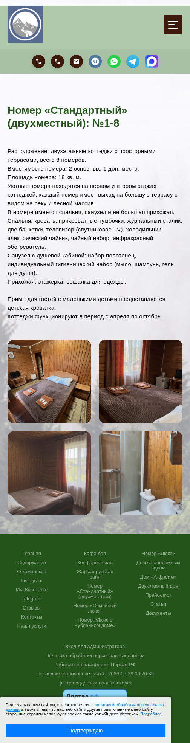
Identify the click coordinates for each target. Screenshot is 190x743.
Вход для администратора (95, 646)
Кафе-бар (95, 553)
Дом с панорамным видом (158, 565)
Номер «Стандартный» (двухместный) (95, 591)
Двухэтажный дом (158, 586)
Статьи (158, 604)
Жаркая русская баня (95, 574)
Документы (158, 613)
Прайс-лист (158, 595)
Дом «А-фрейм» (158, 577)
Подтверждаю (85, 730)
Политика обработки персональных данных (94, 655)
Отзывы (32, 608)
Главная (31, 553)
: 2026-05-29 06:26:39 (130, 673)
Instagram (32, 580)
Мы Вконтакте (32, 590)
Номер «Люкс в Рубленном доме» (94, 622)
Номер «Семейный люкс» (95, 608)
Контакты (31, 617)
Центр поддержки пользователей (94, 683)
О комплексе (31, 571)
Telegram (31, 599)
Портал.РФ (123, 664)
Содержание (31, 562)
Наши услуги (31, 626)
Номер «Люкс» (158, 553)
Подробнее (151, 714)
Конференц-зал (95, 562)
